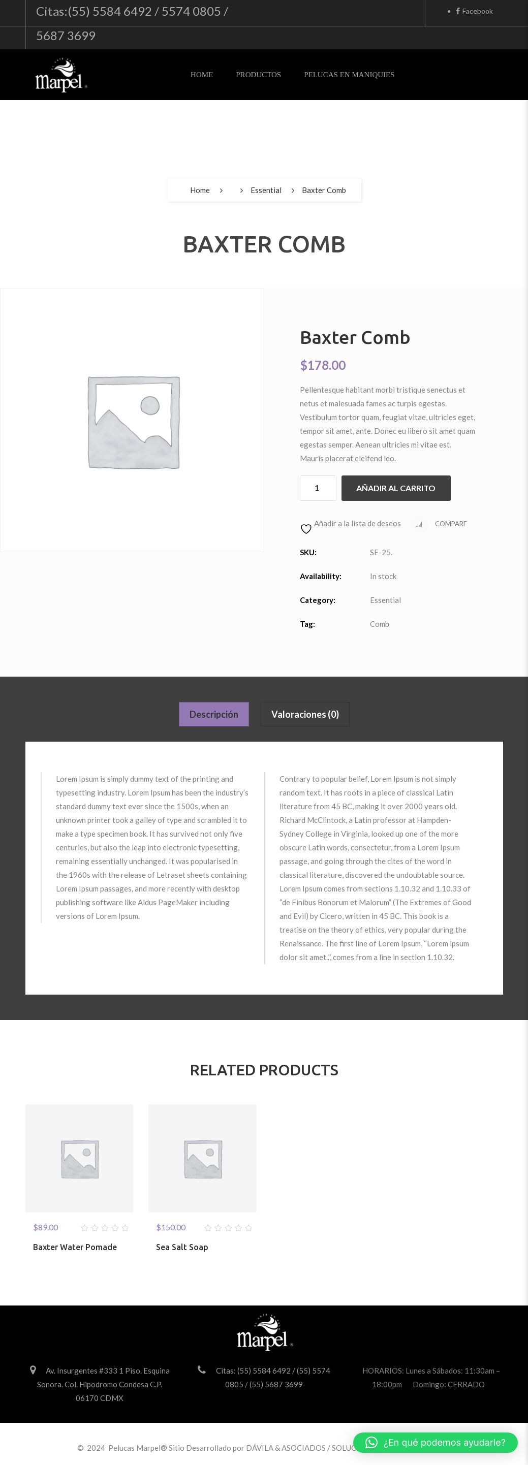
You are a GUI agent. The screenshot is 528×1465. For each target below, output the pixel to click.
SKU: (308, 552)
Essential (266, 190)
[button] (435, 1442)
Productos (258, 75)
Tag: (307, 623)
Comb (379, 623)
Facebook (474, 11)
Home (202, 75)
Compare (438, 525)
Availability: (320, 576)
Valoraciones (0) (305, 714)
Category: (317, 599)
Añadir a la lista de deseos (350, 523)
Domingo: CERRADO (449, 1384)
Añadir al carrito (396, 488)
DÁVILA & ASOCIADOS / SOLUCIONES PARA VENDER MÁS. (349, 1447)
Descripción (214, 714)
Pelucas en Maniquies (349, 75)
